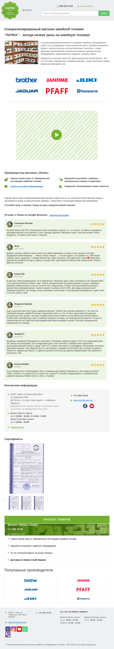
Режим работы (86, 6)
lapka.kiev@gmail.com (83, 400)
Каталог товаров (57, 519)
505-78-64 (66, 6)
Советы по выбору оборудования (26, 186)
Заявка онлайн (17, 427)
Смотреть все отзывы (59, 215)
